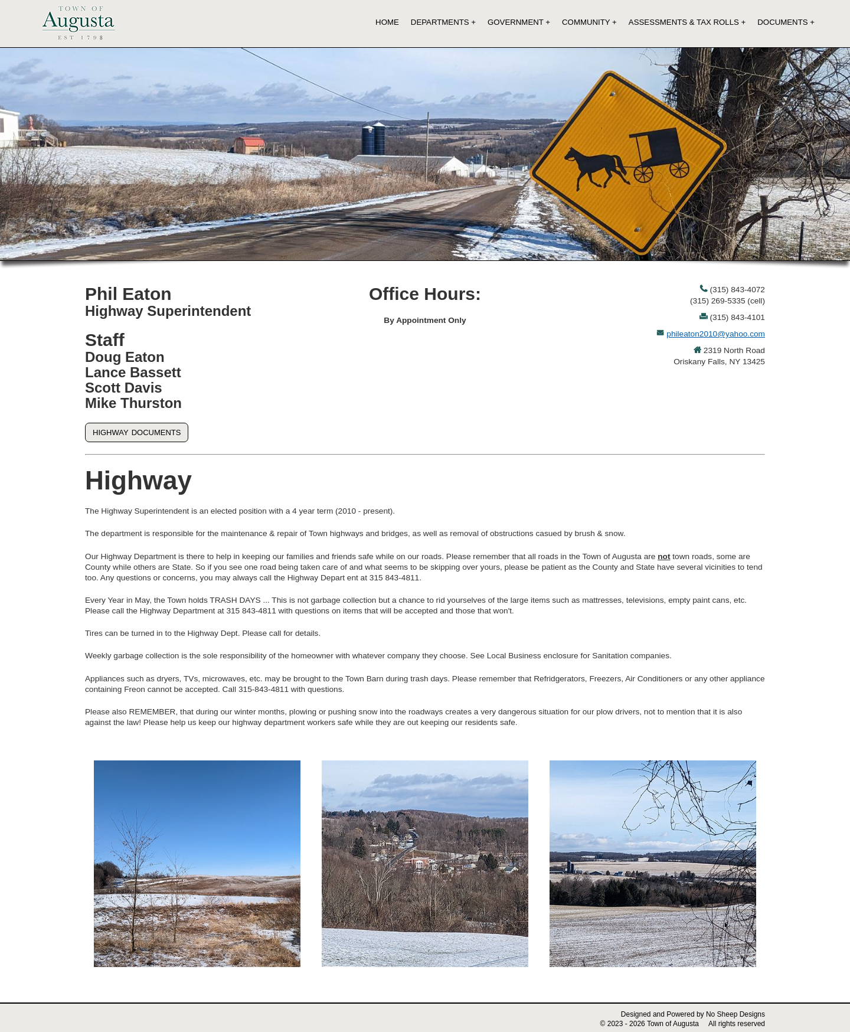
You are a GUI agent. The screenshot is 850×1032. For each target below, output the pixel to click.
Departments (440, 22)
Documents (782, 22)
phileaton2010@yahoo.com (715, 333)
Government (516, 22)
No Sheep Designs (735, 1014)
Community (586, 22)
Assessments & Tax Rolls (684, 22)
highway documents (137, 431)
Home (387, 22)
